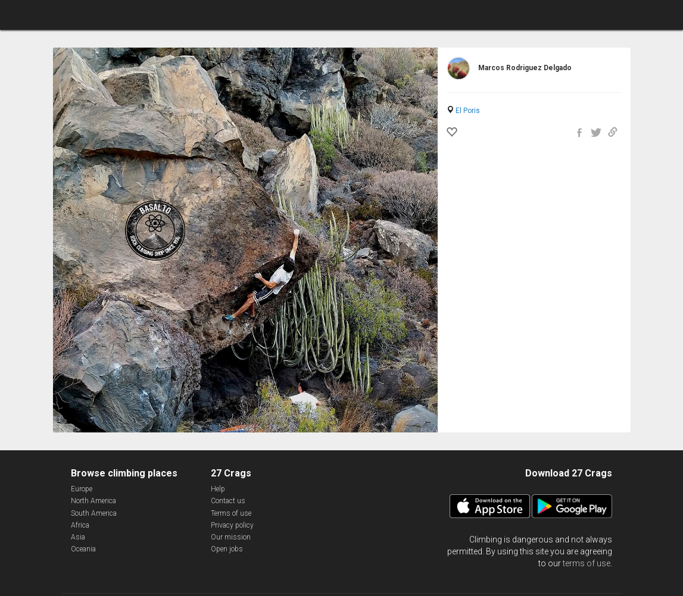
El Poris (468, 110)
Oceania (83, 549)
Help (218, 489)
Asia (78, 537)
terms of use (586, 563)
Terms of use (231, 513)
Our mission (231, 537)
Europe (81, 489)
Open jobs (227, 549)
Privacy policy (232, 525)
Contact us (228, 501)
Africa (80, 525)
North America (93, 501)
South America (94, 513)
